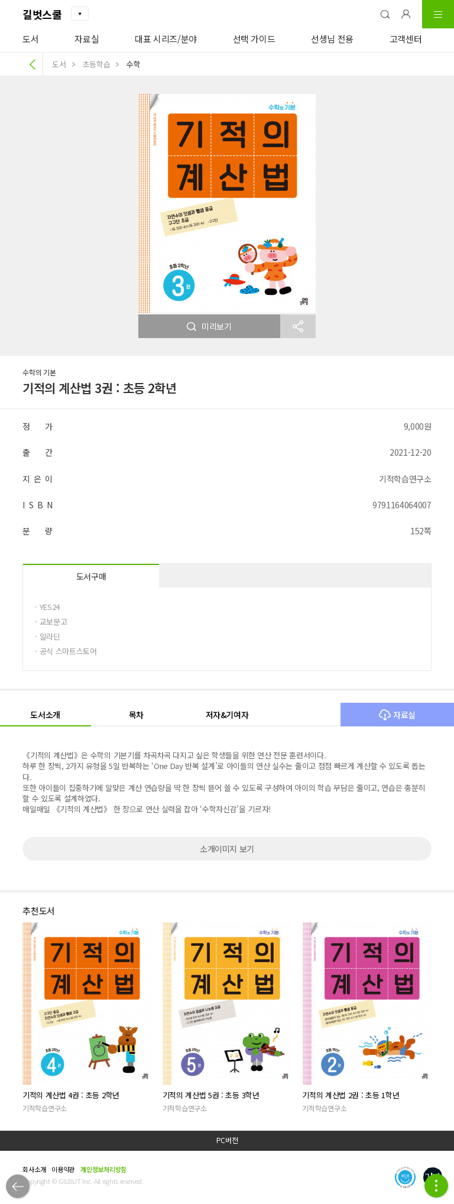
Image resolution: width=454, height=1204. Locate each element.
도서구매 (91, 576)
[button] (384, 14)
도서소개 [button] (45, 715)
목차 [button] (136, 715)
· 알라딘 (47, 636)
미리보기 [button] (209, 326)
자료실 (86, 39)
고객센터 (406, 39)
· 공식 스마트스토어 (65, 651)
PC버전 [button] (227, 1140)
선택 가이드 (254, 39)
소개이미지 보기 (227, 849)
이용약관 (62, 1169)
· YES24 (47, 606)
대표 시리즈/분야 (166, 39)
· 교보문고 (51, 621)
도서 (30, 39)
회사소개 (34, 1169)
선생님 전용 (332, 39)
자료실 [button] (397, 714)
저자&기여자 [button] (227, 715)
